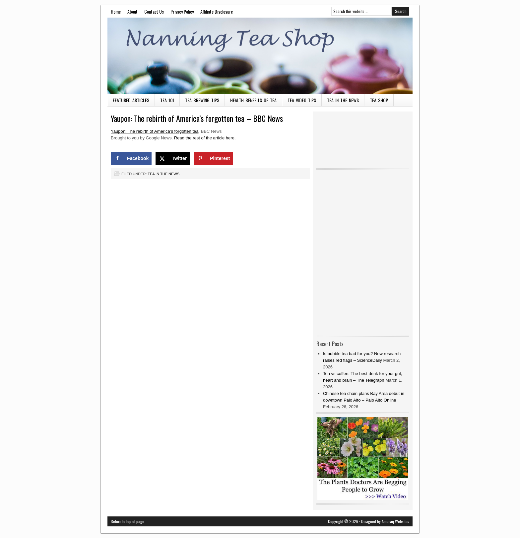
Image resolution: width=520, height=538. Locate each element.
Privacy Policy (182, 11)
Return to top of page (127, 521)
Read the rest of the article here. (205, 137)
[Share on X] (173, 158)
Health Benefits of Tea (253, 100)
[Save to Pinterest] (213, 158)
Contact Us (154, 11)
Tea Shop (379, 100)
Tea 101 (167, 100)
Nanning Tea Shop (260, 56)
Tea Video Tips (302, 100)
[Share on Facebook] (131, 158)
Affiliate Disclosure (216, 11)
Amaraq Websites (395, 521)
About (132, 11)
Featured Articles (131, 100)
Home (116, 11)
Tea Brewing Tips (202, 100)
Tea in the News (343, 100)
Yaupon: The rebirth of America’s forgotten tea (155, 131)
